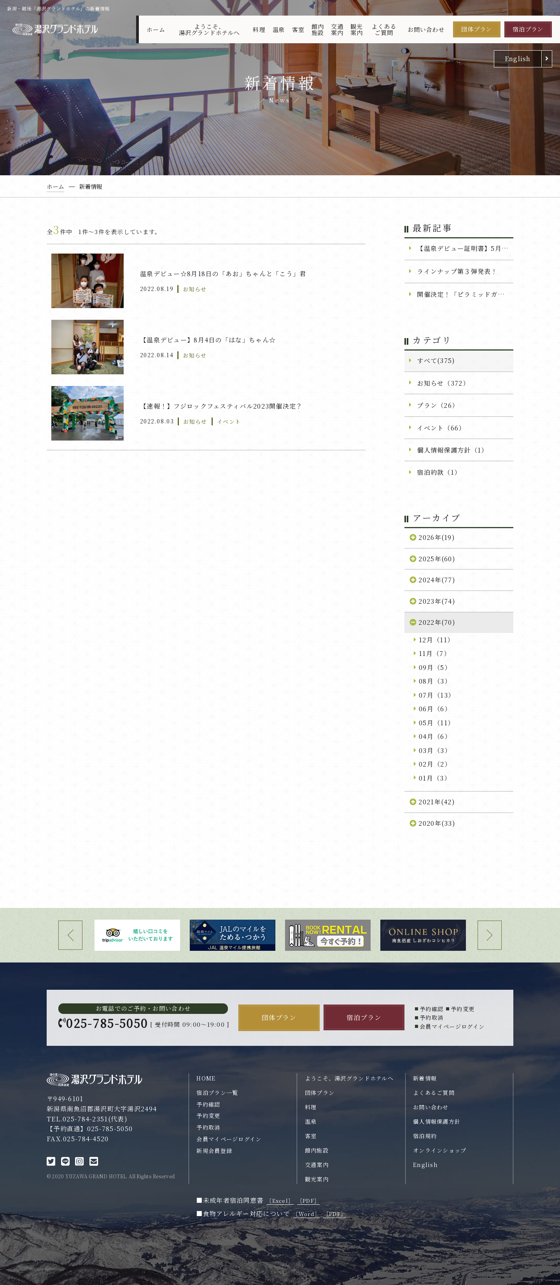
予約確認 (208, 1104)
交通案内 (337, 29)
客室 (298, 29)
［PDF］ (308, 1200)
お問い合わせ (426, 29)
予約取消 (208, 1127)
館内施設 (318, 29)
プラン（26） (437, 405)
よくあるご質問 (383, 29)
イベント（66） (441, 427)
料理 (259, 29)
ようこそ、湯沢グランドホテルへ (209, 29)
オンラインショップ (440, 1150)
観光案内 (356, 29)
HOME (205, 1078)
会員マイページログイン (228, 1139)
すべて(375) (436, 360)
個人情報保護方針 (436, 1121)
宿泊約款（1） (439, 472)
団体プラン (476, 29)
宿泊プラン (528, 29)
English (518, 58)
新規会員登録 (214, 1151)
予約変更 (208, 1115)
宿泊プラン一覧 (217, 1092)
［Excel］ (280, 1200)
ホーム (156, 29)
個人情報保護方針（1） (452, 450)
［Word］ (306, 1214)
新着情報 (425, 1078)
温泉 (279, 29)
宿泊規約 (425, 1136)
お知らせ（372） (443, 383)
